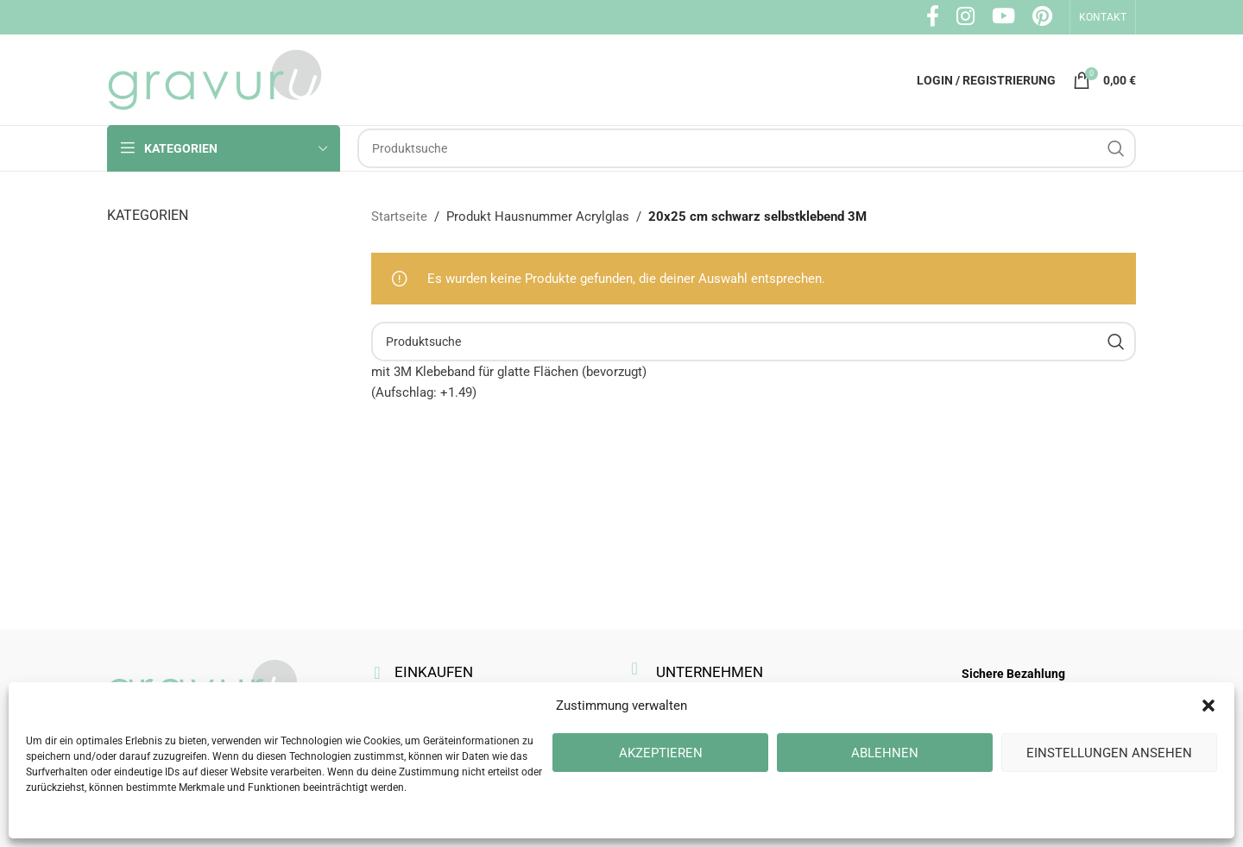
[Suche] (746, 148)
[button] (1208, 705)
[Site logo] (215, 78)
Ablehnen (884, 753)
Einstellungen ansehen (1109, 753)
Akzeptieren (661, 753)
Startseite (399, 216)
